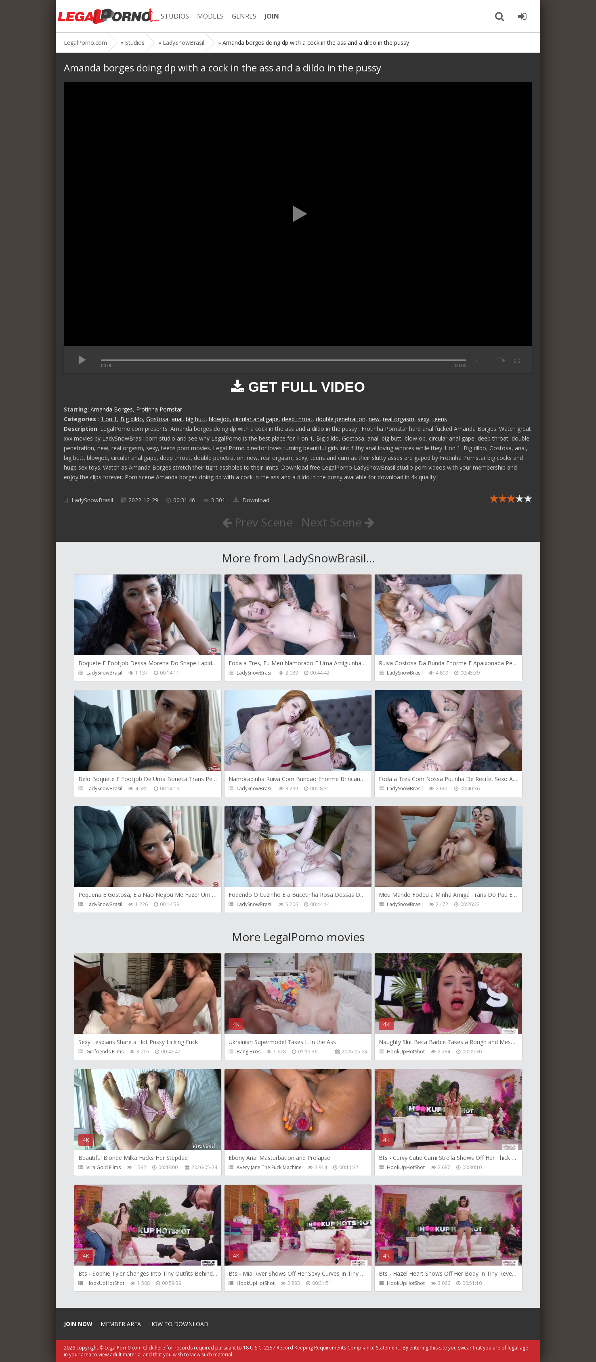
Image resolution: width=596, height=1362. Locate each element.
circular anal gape (256, 419)
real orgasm (398, 419)
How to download (178, 1324)
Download (251, 500)
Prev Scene (257, 522)
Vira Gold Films (103, 1167)
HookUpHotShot (406, 1051)
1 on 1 (109, 419)
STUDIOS (175, 16)
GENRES (244, 16)
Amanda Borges (111, 409)
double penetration (340, 419)
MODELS (210, 16)
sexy (423, 419)
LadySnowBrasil (92, 500)
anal (177, 419)
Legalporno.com (108, 16)
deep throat (297, 419)
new (374, 419)
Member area (121, 1324)
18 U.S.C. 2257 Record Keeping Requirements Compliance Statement (321, 1347)
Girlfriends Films (105, 1051)
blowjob (219, 419)
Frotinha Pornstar (159, 409)
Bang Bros (248, 1051)
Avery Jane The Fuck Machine (269, 1167)
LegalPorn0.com (123, 1347)
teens (439, 419)
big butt (196, 419)
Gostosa (157, 419)
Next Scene (337, 522)
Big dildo (131, 419)
